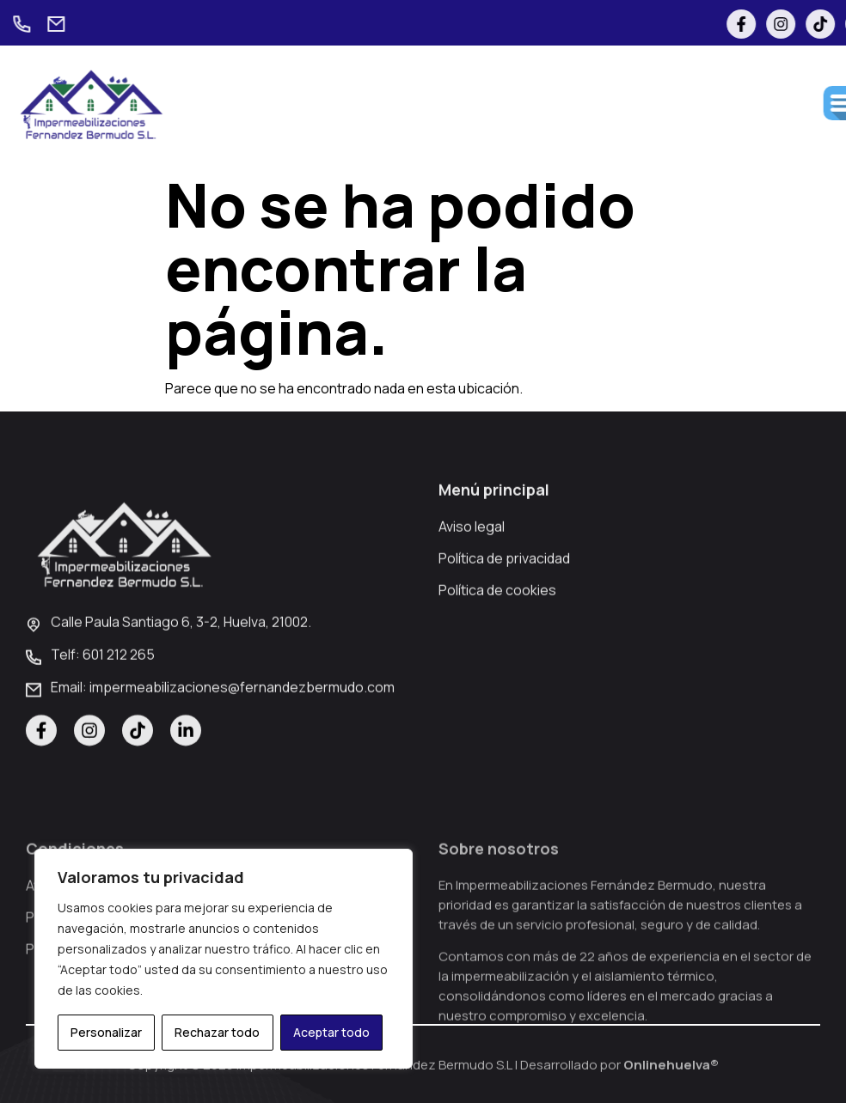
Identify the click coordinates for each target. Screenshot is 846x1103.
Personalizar (106, 1032)
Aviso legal (471, 559)
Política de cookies (497, 622)
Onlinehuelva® (671, 1071)
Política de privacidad (504, 591)
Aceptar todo (331, 1032)
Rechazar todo (217, 1032)
